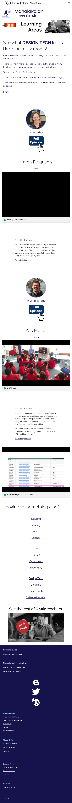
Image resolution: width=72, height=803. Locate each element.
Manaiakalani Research (12, 654)
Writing (36, 525)
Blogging (36, 584)
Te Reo (36, 554)
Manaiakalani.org (10, 650)
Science (36, 537)
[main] (36, 67)
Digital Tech (36, 591)
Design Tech (36, 578)
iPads (36, 548)
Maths (36, 531)
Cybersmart (36, 561)
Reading (36, 518)
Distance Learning (36, 597)
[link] (36, 197)
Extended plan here (23, 260)
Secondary (36, 567)
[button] (2, 3)
